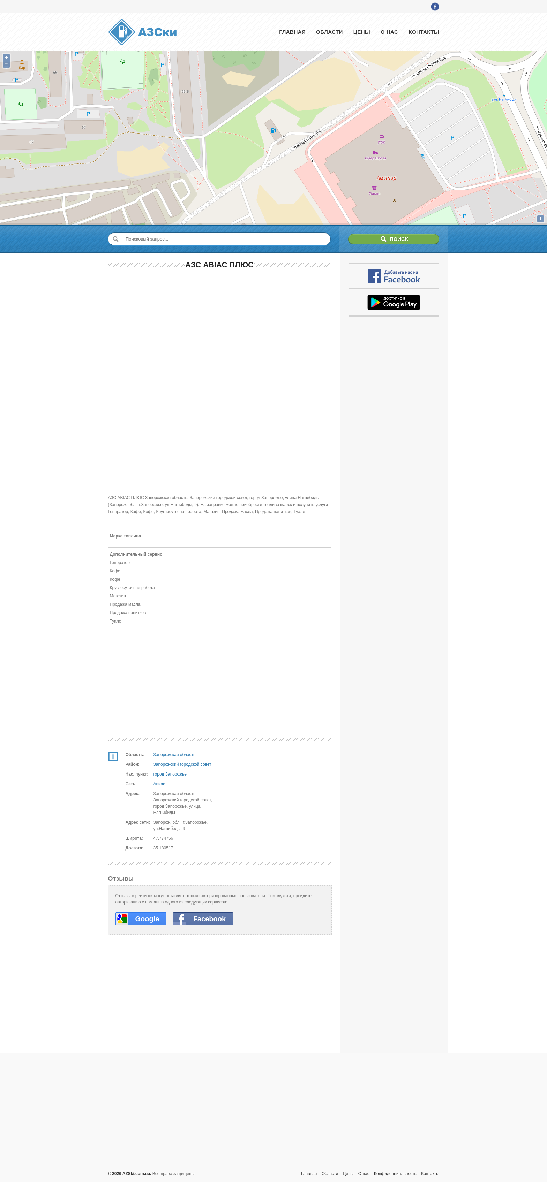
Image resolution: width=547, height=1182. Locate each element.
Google (147, 919)
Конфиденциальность (395, 1173)
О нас (389, 32)
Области (329, 32)
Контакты (424, 32)
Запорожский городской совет (182, 764)
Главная (292, 32)
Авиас (159, 783)
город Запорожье (170, 774)
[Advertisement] (219, 326)
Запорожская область (174, 754)
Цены (361, 32)
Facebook (209, 919)
